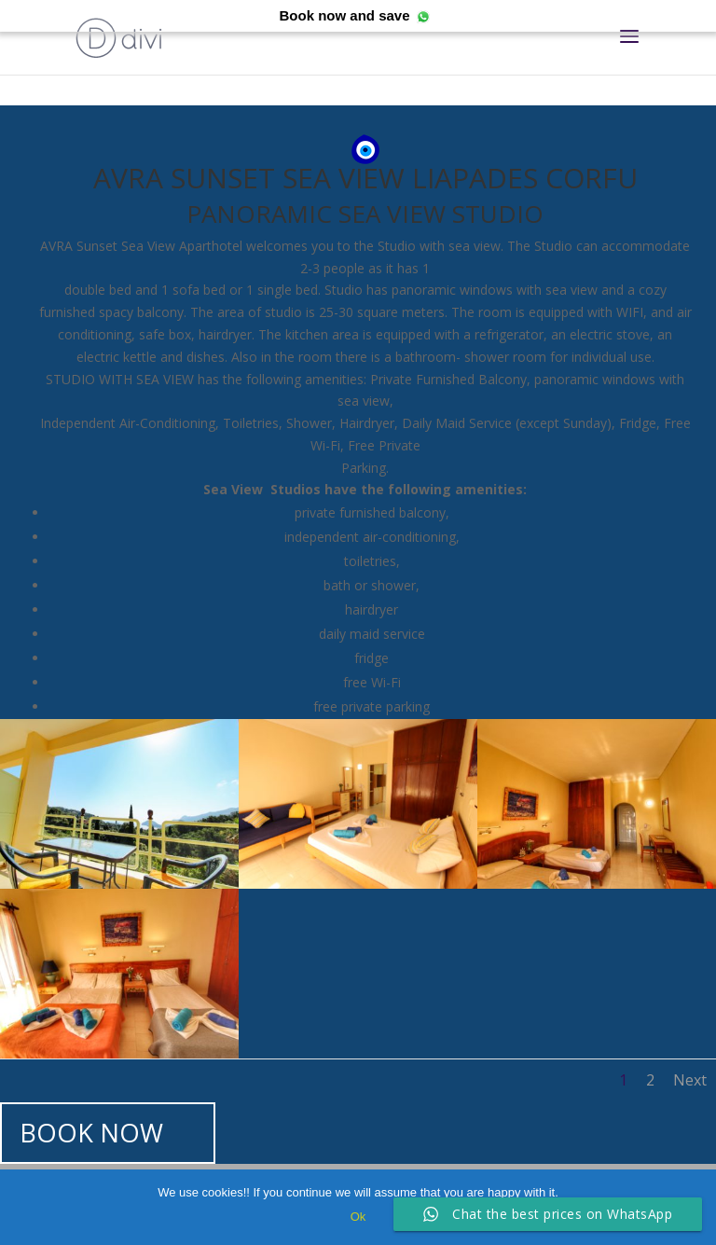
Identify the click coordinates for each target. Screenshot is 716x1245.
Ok (358, 1217)
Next (690, 1080)
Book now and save (344, 15)
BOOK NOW (91, 1132)
